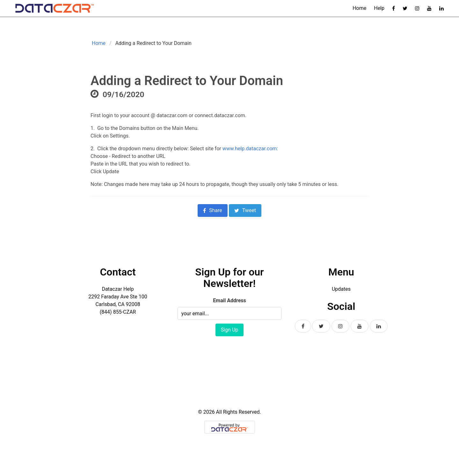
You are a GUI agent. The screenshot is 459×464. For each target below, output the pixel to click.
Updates (341, 289)
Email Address (229, 300)
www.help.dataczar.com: (250, 149)
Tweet (245, 210)
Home (359, 8)
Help (379, 8)
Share (212, 210)
